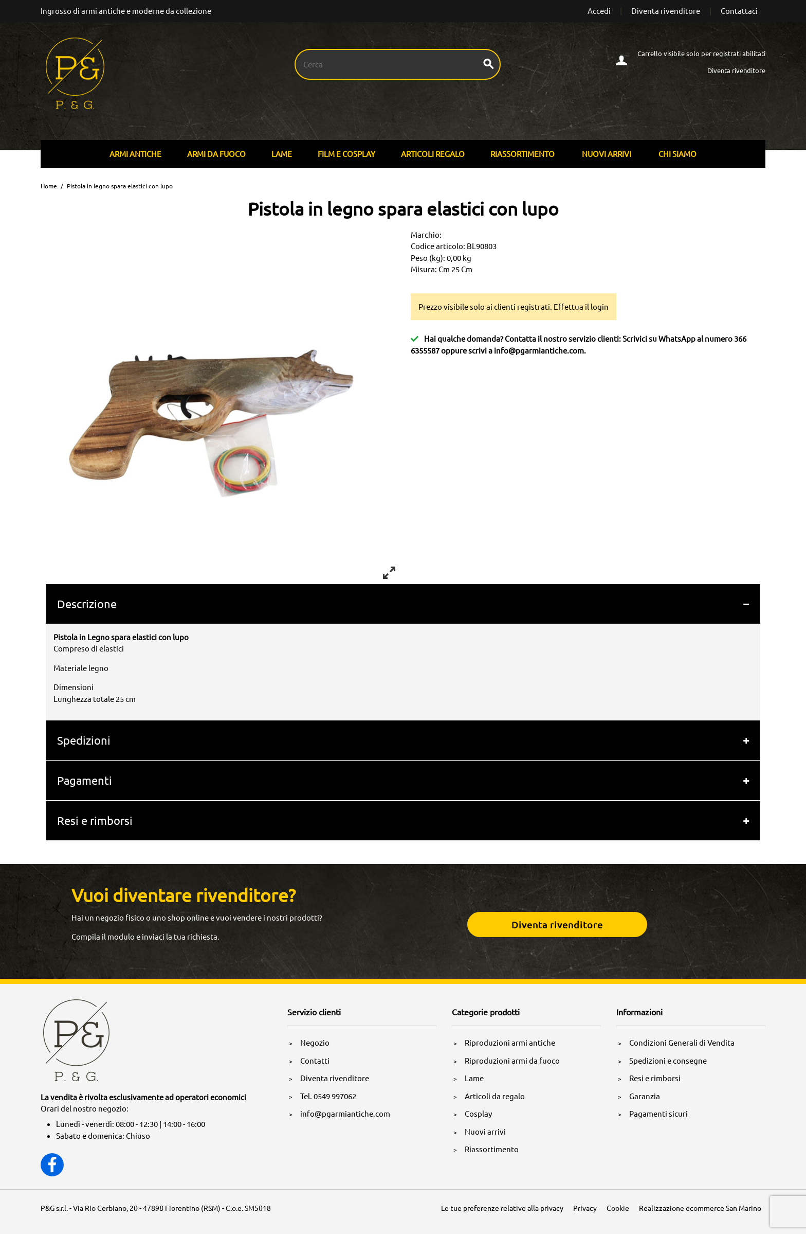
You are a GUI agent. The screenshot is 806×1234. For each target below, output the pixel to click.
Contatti (314, 1060)
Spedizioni (84, 740)
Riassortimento (522, 153)
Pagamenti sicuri (658, 1113)
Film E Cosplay (346, 153)
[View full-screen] (389, 573)
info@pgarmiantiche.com (539, 350)
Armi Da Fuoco (216, 153)
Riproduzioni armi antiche (510, 1042)
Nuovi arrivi (606, 153)
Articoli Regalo (433, 153)
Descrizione (87, 603)
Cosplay (478, 1113)
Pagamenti (84, 780)
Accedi (599, 10)
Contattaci (739, 10)
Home (49, 186)
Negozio (314, 1042)
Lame (281, 153)
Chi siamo (677, 153)
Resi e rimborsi (95, 820)
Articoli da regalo (495, 1096)
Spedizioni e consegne (668, 1060)
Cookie (618, 1207)
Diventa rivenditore (665, 10)
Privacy (585, 1207)
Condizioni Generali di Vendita (682, 1042)
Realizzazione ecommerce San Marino (700, 1207)
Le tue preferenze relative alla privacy (502, 1207)
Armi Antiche (135, 153)
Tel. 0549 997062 (328, 1096)
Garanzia (644, 1096)
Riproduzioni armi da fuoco (512, 1060)
